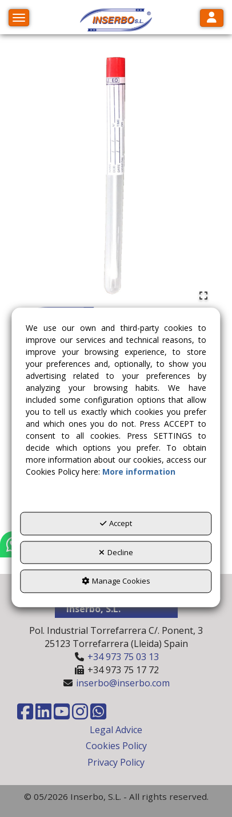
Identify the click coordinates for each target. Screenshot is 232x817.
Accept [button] (116, 524)
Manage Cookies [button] (116, 581)
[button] (116, 20)
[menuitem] (116, 730)
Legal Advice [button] (116, 729)
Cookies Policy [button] (116, 745)
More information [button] (138, 472)
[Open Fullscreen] (203, 295)
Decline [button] (116, 552)
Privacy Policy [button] (116, 762)
